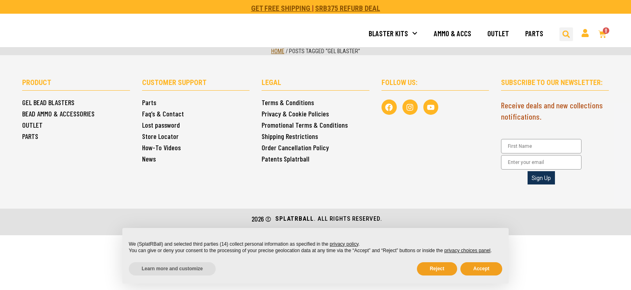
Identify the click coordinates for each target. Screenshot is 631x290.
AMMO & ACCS (452, 33)
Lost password (161, 124)
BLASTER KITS (393, 33)
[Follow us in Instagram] (409, 106)
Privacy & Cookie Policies (295, 113)
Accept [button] (481, 268)
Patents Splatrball (285, 158)
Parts (149, 102)
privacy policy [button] (344, 244)
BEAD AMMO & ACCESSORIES (58, 113)
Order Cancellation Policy (295, 147)
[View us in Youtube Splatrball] (429, 106)
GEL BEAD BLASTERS (48, 102)
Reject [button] (437, 268)
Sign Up (541, 178)
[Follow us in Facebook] (388, 106)
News (149, 158)
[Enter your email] (541, 162)
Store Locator (160, 136)
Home (278, 51)
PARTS (534, 33)
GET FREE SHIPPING (281, 8)
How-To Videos (161, 147)
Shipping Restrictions (290, 136)
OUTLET (498, 33)
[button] (566, 34)
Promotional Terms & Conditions (305, 124)
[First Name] (541, 146)
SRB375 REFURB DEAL (347, 8)
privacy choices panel (467, 250)
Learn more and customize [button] (172, 268)
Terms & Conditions (288, 102)
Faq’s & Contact (163, 113)
